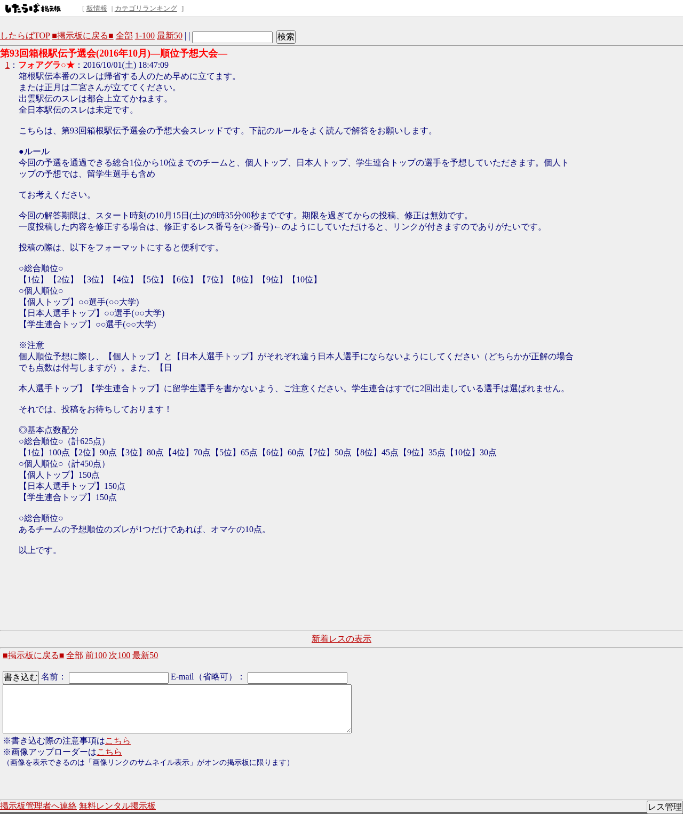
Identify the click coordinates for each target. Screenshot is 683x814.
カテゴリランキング (146, 8)
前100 (96, 655)
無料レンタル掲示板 (117, 805)
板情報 (96, 8)
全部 (124, 35)
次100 (119, 655)
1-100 (145, 35)
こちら (118, 740)
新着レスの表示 (341, 638)
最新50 (169, 35)
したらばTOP (25, 35)
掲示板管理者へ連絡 (38, 805)
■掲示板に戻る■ (82, 35)
